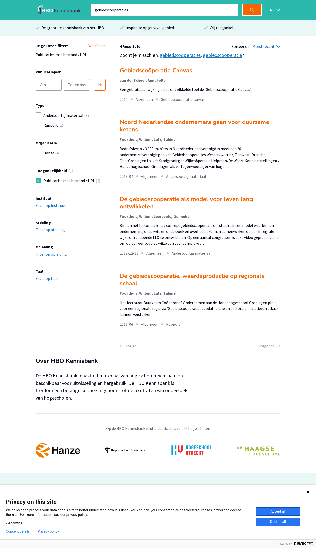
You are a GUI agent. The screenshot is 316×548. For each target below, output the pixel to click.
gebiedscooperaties (180, 55)
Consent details (18, 531)
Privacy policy (48, 531)
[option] (158, 450)
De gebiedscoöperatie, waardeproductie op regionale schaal (192, 279)
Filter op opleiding (51, 254)
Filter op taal (47, 278)
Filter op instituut (51, 205)
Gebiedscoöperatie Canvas (156, 70)
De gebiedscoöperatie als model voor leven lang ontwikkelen (186, 202)
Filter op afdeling (50, 229)
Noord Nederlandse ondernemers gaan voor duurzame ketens (194, 125)
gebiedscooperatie (222, 55)
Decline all (278, 522)
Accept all (278, 511)
